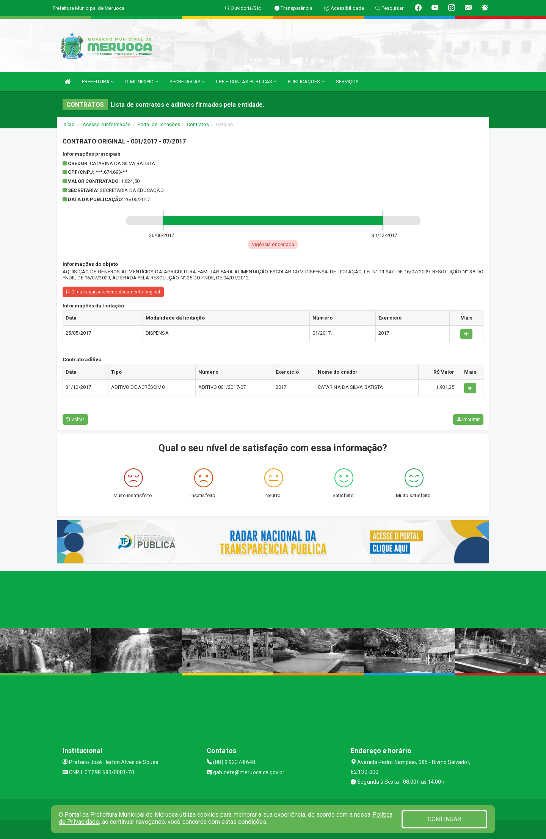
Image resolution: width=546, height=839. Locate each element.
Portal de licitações (159, 124)
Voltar (75, 419)
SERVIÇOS (347, 81)
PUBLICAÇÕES (306, 81)
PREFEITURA (98, 81)
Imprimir (468, 419)
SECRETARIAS (187, 81)
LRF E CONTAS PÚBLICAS (246, 81)
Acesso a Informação (107, 124)
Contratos (198, 124)
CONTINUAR (444, 819)
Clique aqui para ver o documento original (113, 292)
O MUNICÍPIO (141, 81)
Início (69, 124)
